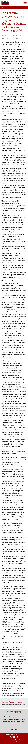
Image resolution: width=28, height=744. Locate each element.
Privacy (8, 735)
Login (19, 735)
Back (2, 7)
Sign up (14, 729)
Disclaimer (14, 735)
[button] (25, 2)
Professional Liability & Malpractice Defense (13, 704)
